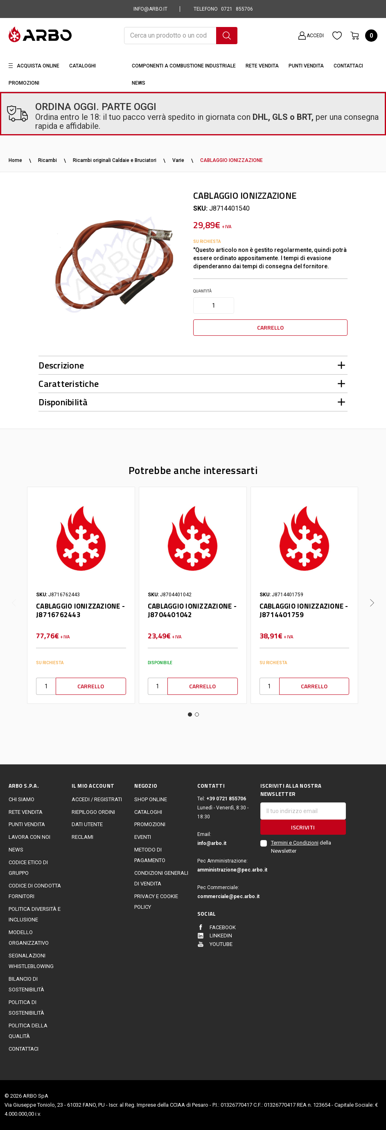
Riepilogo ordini (93, 812)
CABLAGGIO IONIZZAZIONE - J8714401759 (304, 610)
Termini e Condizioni (294, 843)
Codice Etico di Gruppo (28, 867)
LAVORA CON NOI (29, 837)
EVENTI (142, 837)
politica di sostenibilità (26, 1007)
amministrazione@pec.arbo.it (224, 870)
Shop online (150, 799)
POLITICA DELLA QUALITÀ (28, 1030)
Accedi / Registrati (97, 799)
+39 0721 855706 (226, 799)
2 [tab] (197, 714)
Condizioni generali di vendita (161, 878)
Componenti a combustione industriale (184, 66)
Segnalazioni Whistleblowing (31, 961)
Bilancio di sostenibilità (26, 984)
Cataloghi (82, 66)
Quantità (202, 291)
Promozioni (24, 83)
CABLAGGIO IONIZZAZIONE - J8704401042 (192, 610)
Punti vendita (27, 824)
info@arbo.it (211, 843)
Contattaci (348, 66)
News (138, 83)
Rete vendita (262, 66)
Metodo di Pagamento (149, 855)
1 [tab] (190, 714)
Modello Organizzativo (29, 937)
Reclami (82, 837)
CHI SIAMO (21, 799)
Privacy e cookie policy (156, 901)
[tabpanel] (81, 595)
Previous (14, 597)
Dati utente (87, 824)
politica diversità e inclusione (35, 914)
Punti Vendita (306, 66)
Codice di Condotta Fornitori (35, 891)
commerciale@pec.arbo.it (224, 896)
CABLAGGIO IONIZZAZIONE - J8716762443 (80, 610)
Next (372, 597)
